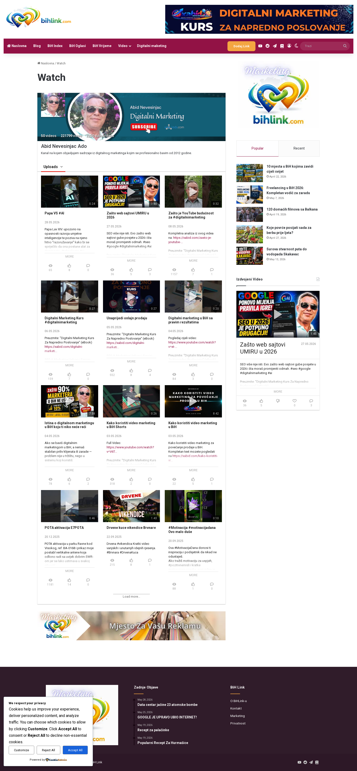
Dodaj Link (241, 46)
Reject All (48, 750)
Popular (258, 148)
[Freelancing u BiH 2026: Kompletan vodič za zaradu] (249, 194)
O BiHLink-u (238, 701)
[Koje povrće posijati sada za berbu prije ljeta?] (249, 234)
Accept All (75, 750)
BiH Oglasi (77, 46)
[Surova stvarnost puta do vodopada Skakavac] (249, 256)
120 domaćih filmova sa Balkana (292, 209)
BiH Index (55, 46)
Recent (299, 148)
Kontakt (236, 708)
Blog (37, 46)
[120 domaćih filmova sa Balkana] (249, 214)
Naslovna (17, 46)
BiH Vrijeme (102, 46)
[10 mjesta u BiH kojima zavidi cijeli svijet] (249, 173)
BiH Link (96, 762)
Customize (21, 750)
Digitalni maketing (151, 46)
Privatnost (238, 723)
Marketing (237, 716)
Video (123, 46)
